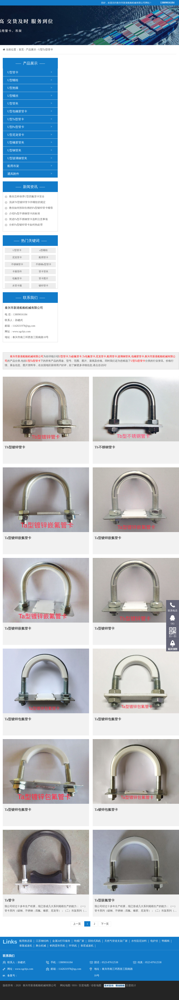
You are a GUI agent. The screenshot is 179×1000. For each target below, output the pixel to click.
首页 (21, 49)
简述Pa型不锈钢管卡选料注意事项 (28, 219)
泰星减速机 (87, 945)
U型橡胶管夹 (15, 142)
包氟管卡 (17, 278)
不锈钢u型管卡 (43, 264)
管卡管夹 (43, 271)
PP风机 (73, 945)
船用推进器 (25, 941)
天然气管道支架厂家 (116, 941)
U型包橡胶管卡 (17, 111)
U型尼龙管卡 (15, 134)
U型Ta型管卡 (45, 49)
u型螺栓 (43, 250)
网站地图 (65, 985)
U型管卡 (12, 72)
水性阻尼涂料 (139, 941)
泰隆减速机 (25, 945)
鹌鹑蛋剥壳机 (57, 945)
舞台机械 (41, 945)
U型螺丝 (12, 95)
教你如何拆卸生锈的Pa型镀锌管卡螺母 (31, 207)
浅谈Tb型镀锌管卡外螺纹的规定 (27, 202)
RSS (74, 985)
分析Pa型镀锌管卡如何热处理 (26, 224)
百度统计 (131, 985)
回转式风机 (94, 941)
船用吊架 (13, 165)
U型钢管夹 (14, 150)
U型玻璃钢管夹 (17, 158)
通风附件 (13, 173)
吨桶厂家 (79, 941)
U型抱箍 (12, 87)
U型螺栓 (12, 80)
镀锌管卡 (43, 285)
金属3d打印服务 (61, 941)
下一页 (105, 923)
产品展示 (31, 49)
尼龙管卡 (17, 257)
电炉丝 (154, 941)
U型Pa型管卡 (15, 126)
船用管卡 (43, 257)
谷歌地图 (96, 985)
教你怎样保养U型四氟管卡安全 (26, 196)
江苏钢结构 (42, 941)
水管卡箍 (17, 285)
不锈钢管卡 (17, 264)
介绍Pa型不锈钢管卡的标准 (24, 213)
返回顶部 (172, 649)
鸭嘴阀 (165, 941)
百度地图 (84, 985)
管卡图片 (43, 278)
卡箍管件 (17, 271)
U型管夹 (12, 103)
